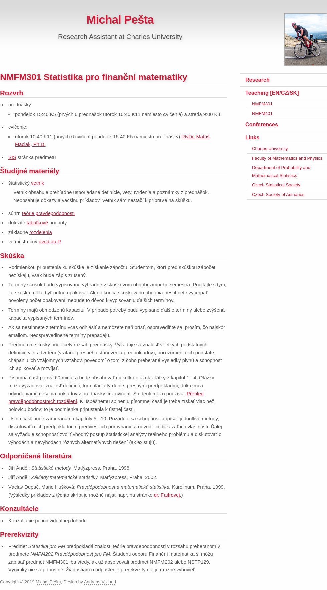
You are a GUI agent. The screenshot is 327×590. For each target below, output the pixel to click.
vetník (37, 183)
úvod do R (50, 241)
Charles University (270, 148)
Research (257, 80)
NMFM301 (262, 103)
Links (252, 137)
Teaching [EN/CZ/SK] (272, 93)
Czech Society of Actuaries (278, 194)
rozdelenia (40, 232)
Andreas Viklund (100, 581)
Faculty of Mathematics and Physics (287, 158)
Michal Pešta (120, 19)
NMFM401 (262, 113)
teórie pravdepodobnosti (48, 213)
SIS (12, 157)
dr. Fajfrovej (167, 495)
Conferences (261, 124)
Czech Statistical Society (276, 184)
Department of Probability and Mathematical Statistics (281, 171)
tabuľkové (37, 222)
